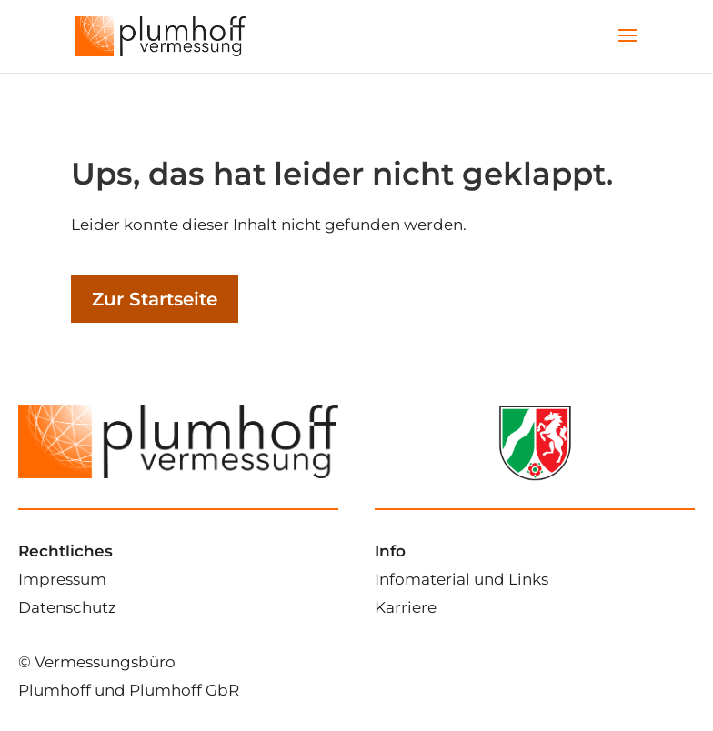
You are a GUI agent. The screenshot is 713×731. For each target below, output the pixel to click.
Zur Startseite (154, 299)
